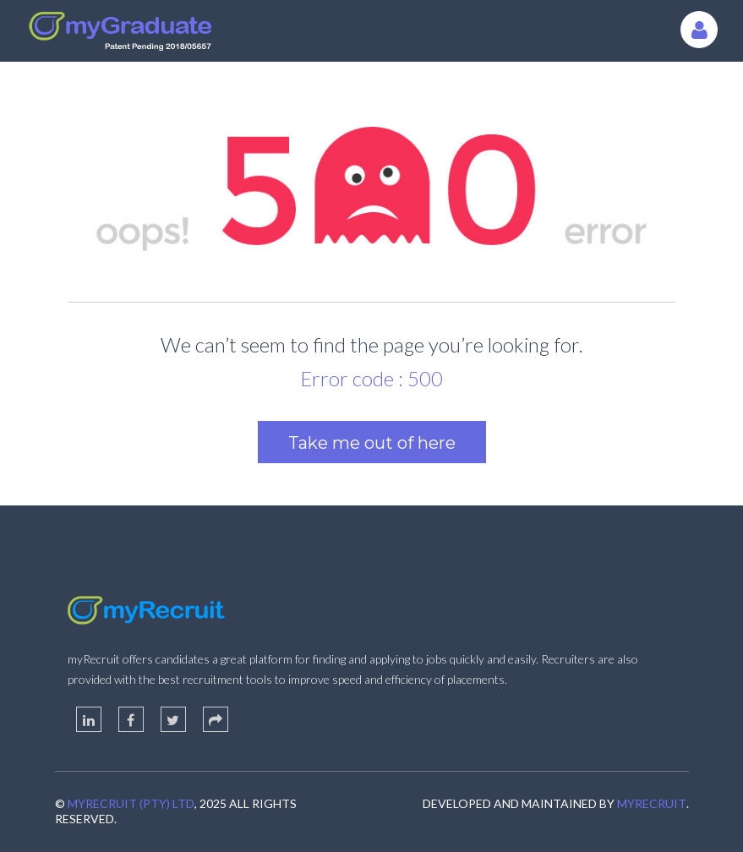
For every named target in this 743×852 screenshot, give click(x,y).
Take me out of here (372, 443)
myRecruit (651, 803)
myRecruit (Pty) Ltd (131, 803)
